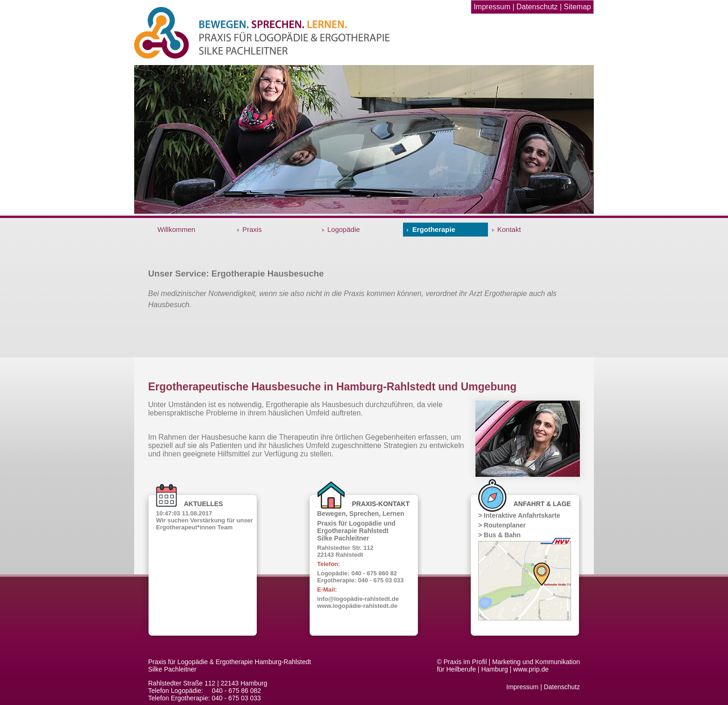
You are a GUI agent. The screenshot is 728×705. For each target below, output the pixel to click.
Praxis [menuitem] (252, 229)
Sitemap (577, 7)
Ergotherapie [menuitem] (433, 229)
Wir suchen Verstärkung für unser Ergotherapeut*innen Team (204, 524)
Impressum (492, 7)
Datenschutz (537, 7)
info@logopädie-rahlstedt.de (358, 598)
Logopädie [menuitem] (343, 229)
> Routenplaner (502, 525)
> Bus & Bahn (499, 535)
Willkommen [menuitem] (176, 229)
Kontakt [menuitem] (509, 229)
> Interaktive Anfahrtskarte (519, 515)
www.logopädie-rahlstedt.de (357, 605)
